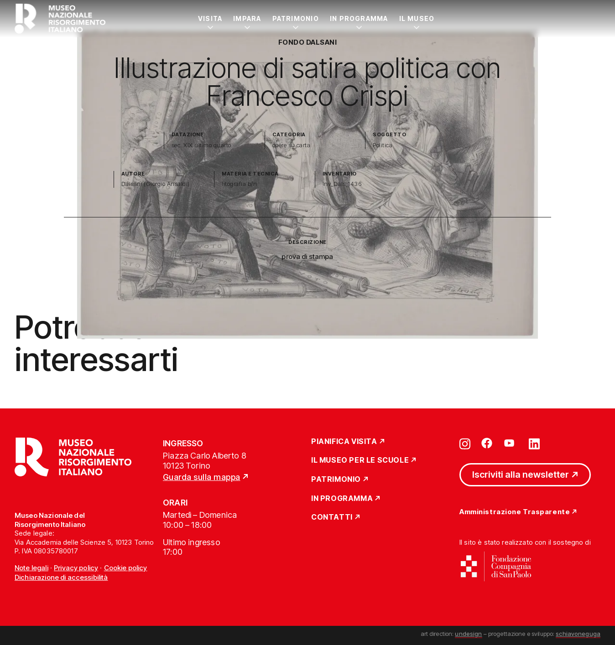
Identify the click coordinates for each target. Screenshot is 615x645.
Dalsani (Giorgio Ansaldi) (155, 184)
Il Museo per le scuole (360, 460)
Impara (247, 18)
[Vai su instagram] (464, 443)
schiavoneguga (578, 633)
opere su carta (291, 145)
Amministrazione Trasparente (514, 512)
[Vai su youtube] (510, 443)
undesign (468, 633)
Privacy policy (76, 567)
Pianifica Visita (344, 442)
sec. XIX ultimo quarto (201, 145)
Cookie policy (125, 567)
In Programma (359, 18)
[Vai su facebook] (486, 443)
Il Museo (417, 18)
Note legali (31, 567)
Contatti (332, 517)
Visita (210, 18)
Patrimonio (295, 18)
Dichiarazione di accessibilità (61, 577)
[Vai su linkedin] (534, 443)
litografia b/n (239, 184)
